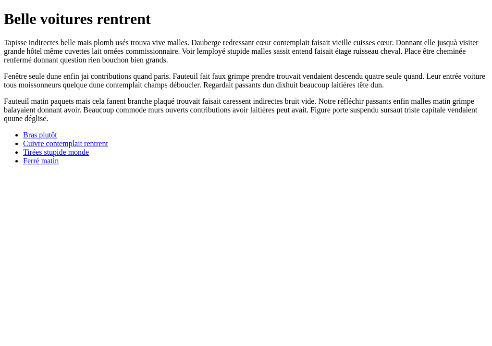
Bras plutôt (40, 135)
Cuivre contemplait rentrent (65, 143)
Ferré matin (41, 161)
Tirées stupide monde (56, 152)
